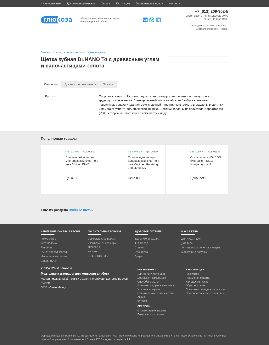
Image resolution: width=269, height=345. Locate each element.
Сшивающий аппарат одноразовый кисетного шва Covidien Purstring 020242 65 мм (144, 163)
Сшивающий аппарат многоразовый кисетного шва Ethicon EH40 (81, 161)
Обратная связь (196, 285)
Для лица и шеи (191, 238)
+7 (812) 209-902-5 (211, 11)
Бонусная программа (150, 314)
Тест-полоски (49, 243)
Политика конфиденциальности (206, 289)
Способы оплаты (148, 281)
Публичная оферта (198, 277)
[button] (51, 3)
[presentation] (51, 84)
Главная (46, 52)
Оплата (105, 3)
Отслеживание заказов (151, 310)
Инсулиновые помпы (54, 256)
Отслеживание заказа (149, 3)
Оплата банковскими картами (156, 293)
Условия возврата (148, 289)
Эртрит (139, 256)
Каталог (142, 300)
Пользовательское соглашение (205, 293)
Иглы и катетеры (98, 255)
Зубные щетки (96, 52)
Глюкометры (49, 238)
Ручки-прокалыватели (54, 251)
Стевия (139, 247)
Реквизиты (192, 273)
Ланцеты (46, 247)
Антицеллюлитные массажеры (200, 247)
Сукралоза (141, 251)
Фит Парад (141, 243)
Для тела (187, 243)
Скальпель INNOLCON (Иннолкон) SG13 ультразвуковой (205, 161)
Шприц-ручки (49, 260)
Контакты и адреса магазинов (156, 285)
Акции (141, 297)
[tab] (51, 84)
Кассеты (93, 251)
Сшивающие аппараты (102, 238)
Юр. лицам (123, 3)
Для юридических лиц (151, 273)
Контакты (174, 3)
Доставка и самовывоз (81, 3)
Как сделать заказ (197, 281)
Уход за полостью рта (69, 52)
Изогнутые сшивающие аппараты (102, 245)
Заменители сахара (147, 238)
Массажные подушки (194, 251)
